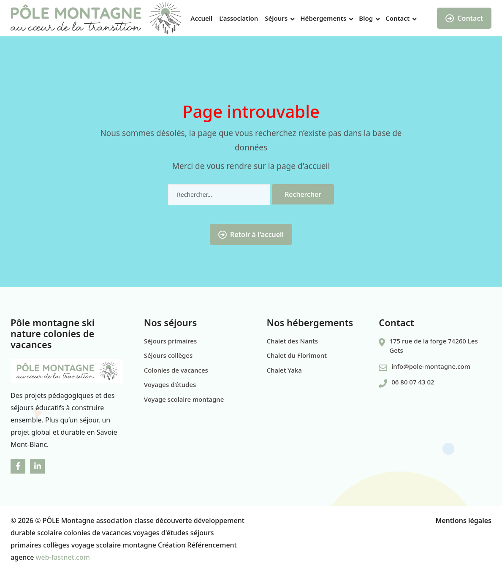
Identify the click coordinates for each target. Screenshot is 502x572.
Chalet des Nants (292, 341)
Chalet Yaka (284, 370)
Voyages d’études (170, 384)
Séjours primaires (170, 341)
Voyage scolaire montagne (184, 399)
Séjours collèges (168, 355)
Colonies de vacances (176, 370)
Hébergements (323, 18)
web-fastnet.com (63, 557)
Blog (366, 18)
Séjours (276, 18)
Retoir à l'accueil (251, 234)
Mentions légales (463, 520)
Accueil (201, 18)
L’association (238, 18)
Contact (397, 18)
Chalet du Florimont (297, 355)
